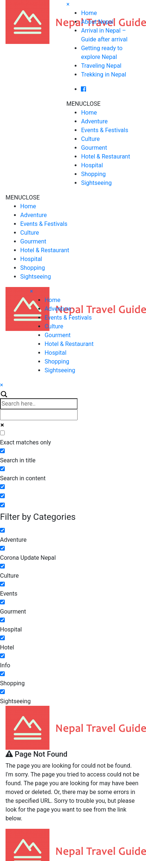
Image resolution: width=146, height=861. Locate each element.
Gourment (94, 147)
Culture (90, 138)
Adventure (94, 121)
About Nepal (97, 21)
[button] (83, 103)
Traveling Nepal (101, 65)
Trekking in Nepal (103, 74)
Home (89, 13)
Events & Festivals (104, 130)
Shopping (93, 174)
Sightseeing (96, 182)
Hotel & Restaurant (105, 156)
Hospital (92, 165)
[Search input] (39, 403)
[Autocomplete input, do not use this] (39, 414)
